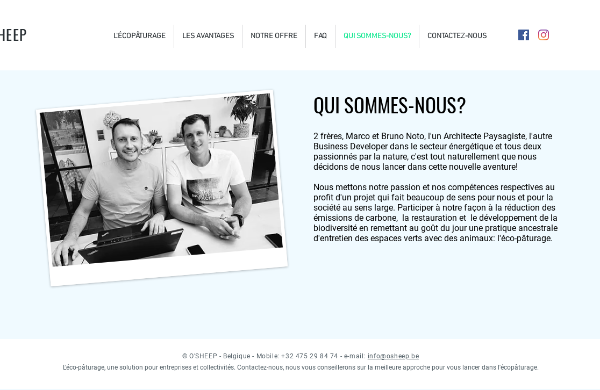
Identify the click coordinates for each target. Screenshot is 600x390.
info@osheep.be (393, 356)
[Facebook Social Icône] (523, 35)
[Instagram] (543, 35)
